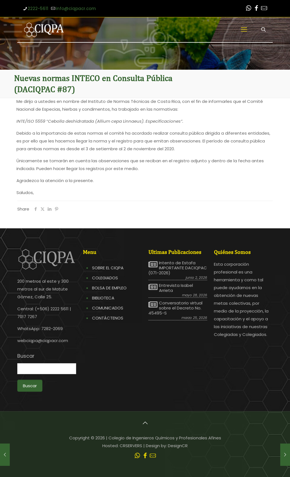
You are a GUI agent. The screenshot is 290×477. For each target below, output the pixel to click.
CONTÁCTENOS (107, 318)
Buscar (26, 356)
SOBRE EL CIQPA (108, 268)
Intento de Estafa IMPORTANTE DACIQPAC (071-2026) (177, 267)
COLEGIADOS (105, 278)
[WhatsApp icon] (248, 9)
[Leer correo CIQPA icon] (264, 9)
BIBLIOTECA (103, 298)
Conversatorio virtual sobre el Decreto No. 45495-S (175, 308)
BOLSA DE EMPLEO (109, 288)
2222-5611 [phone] (38, 8)
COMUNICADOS (107, 308)
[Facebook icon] (256, 9)
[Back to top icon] (145, 423)
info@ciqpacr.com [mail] (76, 8)
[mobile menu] (244, 29)
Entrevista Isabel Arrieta (176, 288)
